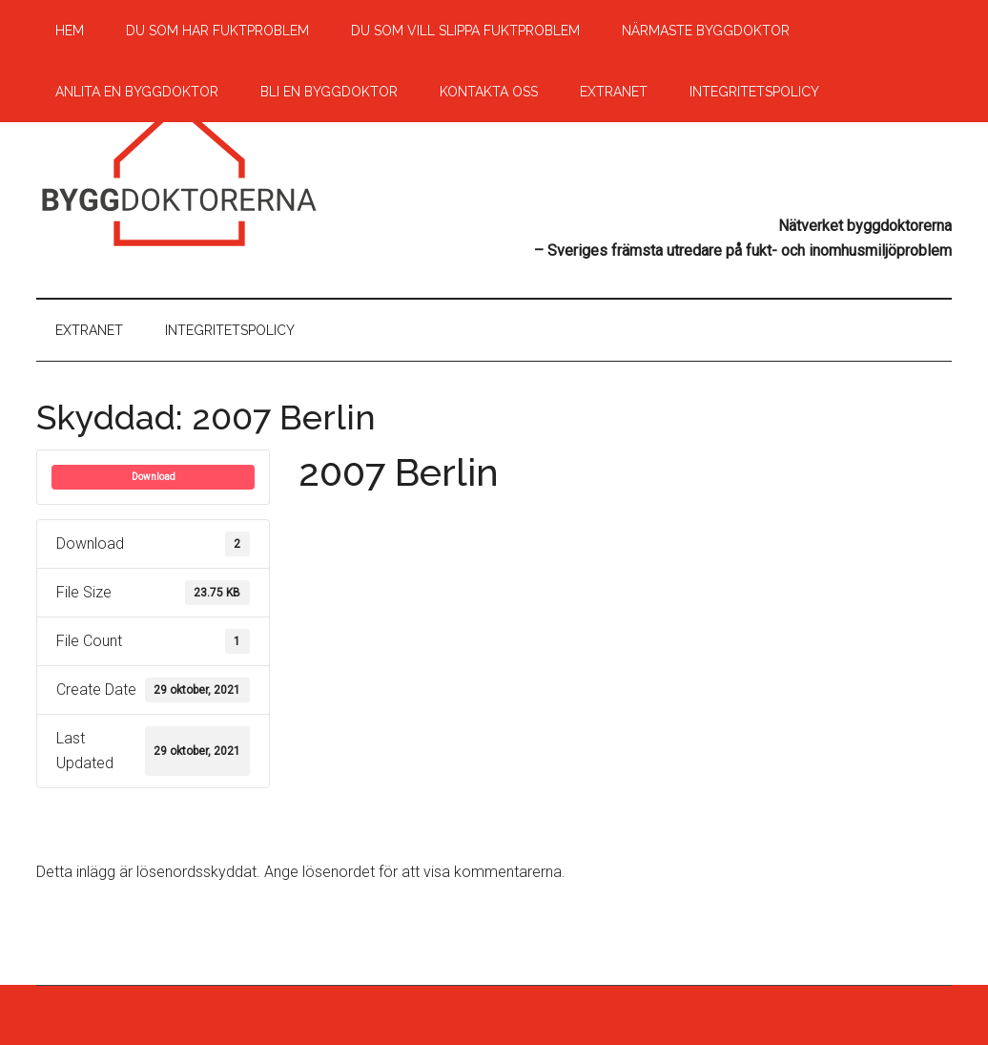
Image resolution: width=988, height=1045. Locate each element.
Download (153, 476)
